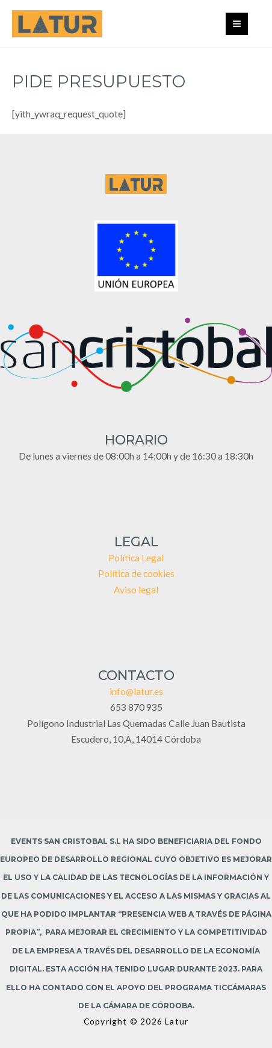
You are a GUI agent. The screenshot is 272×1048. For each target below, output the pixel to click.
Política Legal (136, 557)
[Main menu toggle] (237, 24)
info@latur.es (136, 691)
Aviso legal (136, 589)
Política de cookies (136, 573)
